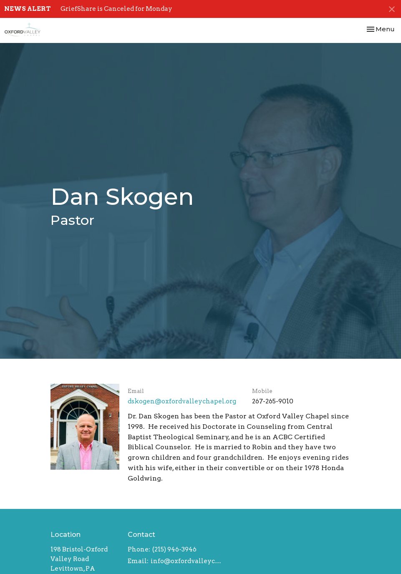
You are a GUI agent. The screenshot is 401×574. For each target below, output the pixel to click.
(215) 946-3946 (174, 549)
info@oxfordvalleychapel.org (186, 561)
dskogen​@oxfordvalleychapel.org (182, 401)
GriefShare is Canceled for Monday (116, 9)
